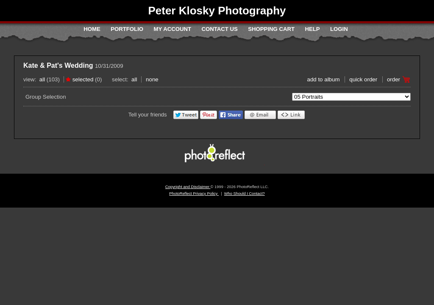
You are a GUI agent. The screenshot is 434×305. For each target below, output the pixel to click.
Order (393, 79)
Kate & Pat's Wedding (58, 65)
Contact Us (219, 29)
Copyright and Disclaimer (188, 187)
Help (312, 29)
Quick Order (363, 79)
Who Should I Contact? (244, 193)
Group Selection (45, 97)
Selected (83, 79)
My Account (172, 29)
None (152, 79)
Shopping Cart (271, 29)
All (42, 79)
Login (339, 29)
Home (91, 29)
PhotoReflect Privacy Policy (194, 193)
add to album (323, 79)
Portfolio (127, 29)
